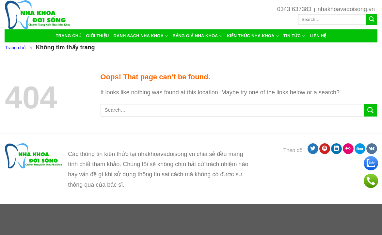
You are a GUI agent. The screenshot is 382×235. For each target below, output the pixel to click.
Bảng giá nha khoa (197, 36)
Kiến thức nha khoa (253, 36)
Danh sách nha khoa (141, 36)
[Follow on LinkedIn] (336, 148)
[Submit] (371, 19)
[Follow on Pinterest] (324, 148)
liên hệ (318, 35)
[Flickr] (348, 148)
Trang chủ (69, 35)
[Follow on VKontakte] (371, 148)
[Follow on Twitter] (313, 148)
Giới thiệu (97, 35)
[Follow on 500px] (360, 148)
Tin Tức (294, 36)
